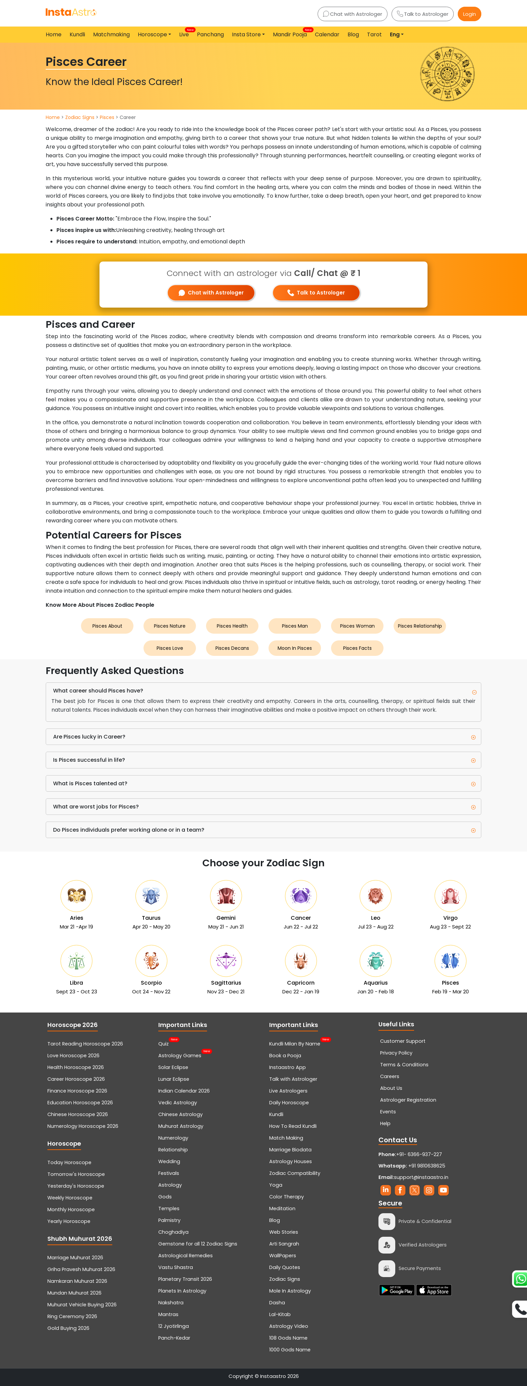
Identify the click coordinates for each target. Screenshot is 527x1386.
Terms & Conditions (404, 1064)
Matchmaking (111, 34)
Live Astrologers (288, 1090)
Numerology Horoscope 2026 (82, 1126)
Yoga (275, 1185)
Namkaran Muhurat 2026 (77, 1281)
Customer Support (402, 1041)
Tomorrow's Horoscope (76, 1174)
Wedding (169, 1161)
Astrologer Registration (408, 1100)
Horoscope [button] (152, 34)
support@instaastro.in (421, 1177)
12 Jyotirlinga (173, 1326)
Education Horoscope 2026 (80, 1102)
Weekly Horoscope (69, 1197)
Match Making (286, 1138)
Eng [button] (395, 34)
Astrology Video (288, 1326)
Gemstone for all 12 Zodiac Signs (197, 1243)
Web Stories (283, 1232)
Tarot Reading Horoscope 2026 (85, 1043)
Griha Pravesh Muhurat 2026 (81, 1269)
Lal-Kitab (280, 1314)
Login (469, 13)
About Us (391, 1088)
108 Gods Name (288, 1338)
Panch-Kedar (174, 1338)
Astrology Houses (290, 1161)
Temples (168, 1208)
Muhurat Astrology (180, 1126)
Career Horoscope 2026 (76, 1079)
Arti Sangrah (284, 1243)
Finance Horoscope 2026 (77, 1090)
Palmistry (169, 1220)
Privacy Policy (396, 1053)
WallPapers (282, 1255)
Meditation (282, 1208)
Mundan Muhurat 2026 (74, 1293)
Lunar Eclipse (173, 1079)
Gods (165, 1196)
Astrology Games (179, 1055)
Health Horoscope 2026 (75, 1067)
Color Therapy (286, 1196)
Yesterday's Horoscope (75, 1186)
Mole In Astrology (290, 1291)
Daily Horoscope (289, 1102)
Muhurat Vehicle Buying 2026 (82, 1304)
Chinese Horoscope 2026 (77, 1114)
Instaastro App (287, 1067)
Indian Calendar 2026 (184, 1090)
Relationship (173, 1149)
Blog (353, 34)
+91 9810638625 (411, 1165)
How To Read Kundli (293, 1126)
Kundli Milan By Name (294, 1043)
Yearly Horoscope (68, 1221)
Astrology (170, 1185)
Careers (389, 1076)
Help (385, 1123)
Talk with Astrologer (293, 1079)
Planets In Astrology (182, 1291)
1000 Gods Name (290, 1349)
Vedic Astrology (177, 1102)
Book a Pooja (285, 1055)
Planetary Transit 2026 (185, 1279)
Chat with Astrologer (352, 13)
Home (54, 34)
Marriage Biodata (290, 1149)
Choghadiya (173, 1232)
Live (185, 33)
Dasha (277, 1302)
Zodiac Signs (79, 117)
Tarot (374, 34)
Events (388, 1111)
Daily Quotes (284, 1267)
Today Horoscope (69, 1162)
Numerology (173, 1138)
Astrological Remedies (185, 1255)
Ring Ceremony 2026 (72, 1316)
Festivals (168, 1173)
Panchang (210, 34)
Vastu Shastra (175, 1267)
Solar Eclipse (173, 1067)
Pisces (107, 117)
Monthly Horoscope (71, 1209)
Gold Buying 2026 (68, 1328)
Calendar (327, 34)
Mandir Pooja (291, 33)
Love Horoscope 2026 (73, 1055)
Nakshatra (171, 1302)
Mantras (168, 1314)
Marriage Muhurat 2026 (75, 1257)
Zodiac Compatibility (294, 1173)
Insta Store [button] (246, 34)
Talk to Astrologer (422, 13)
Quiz (163, 1043)
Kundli (77, 34)
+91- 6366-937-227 (419, 1154)
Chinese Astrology (180, 1114)
